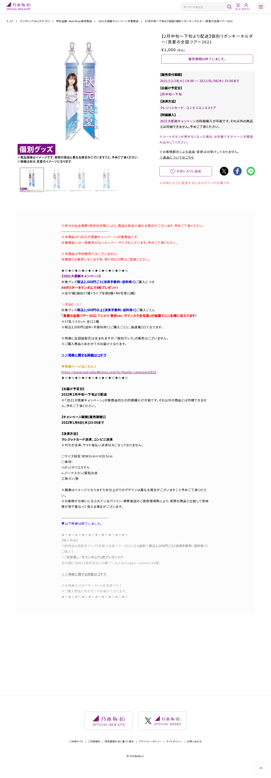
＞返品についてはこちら (176, 164)
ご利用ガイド (76, 746)
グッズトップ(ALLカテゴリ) (35, 21)
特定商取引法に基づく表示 (119, 746)
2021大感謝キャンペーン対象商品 (118, 21)
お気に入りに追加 (189, 177)
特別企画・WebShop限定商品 (74, 21)
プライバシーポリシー (150, 746)
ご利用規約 (94, 746)
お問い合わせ (194, 746)
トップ (10, 21)
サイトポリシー (174, 746)
